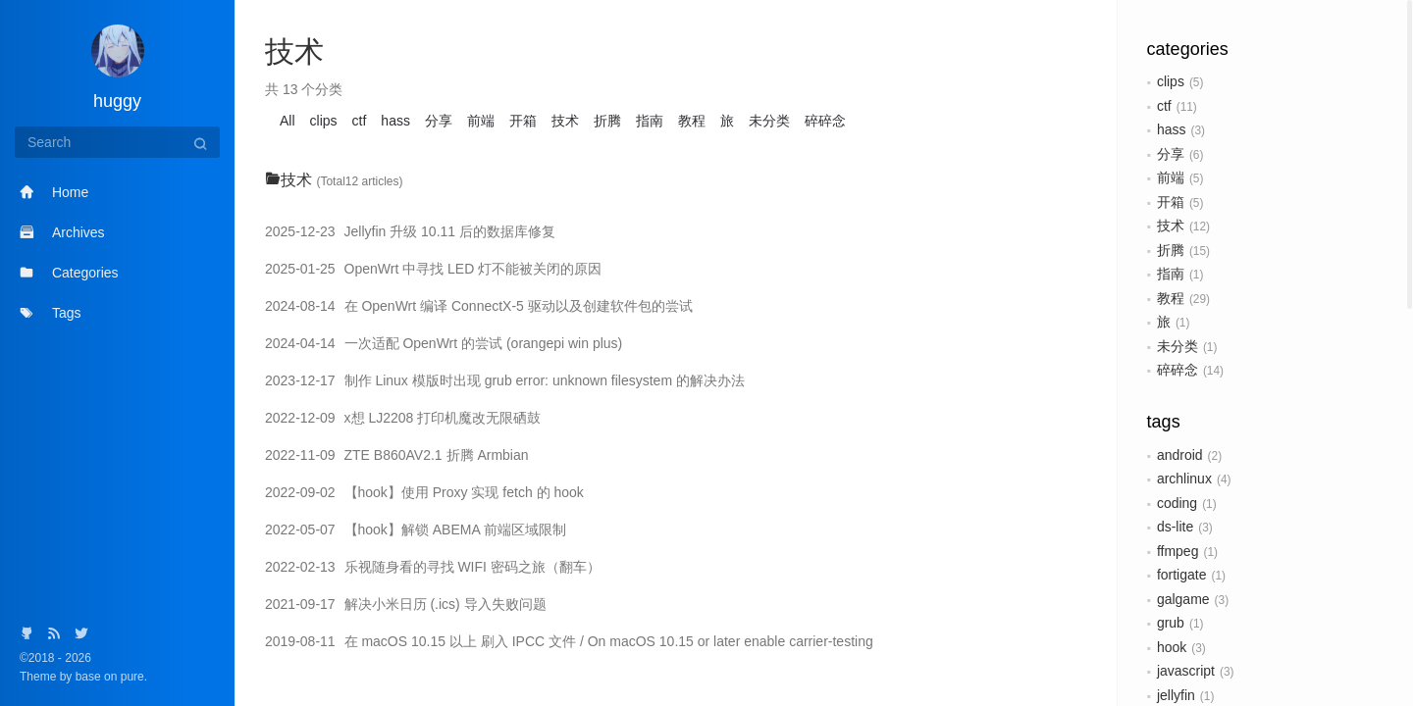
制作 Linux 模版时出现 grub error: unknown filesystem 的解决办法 (505, 380)
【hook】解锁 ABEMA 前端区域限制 (415, 529)
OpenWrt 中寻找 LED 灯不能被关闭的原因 (433, 269)
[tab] (676, 180)
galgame (1183, 599)
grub (1170, 622)
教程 (1170, 298)
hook (1171, 647)
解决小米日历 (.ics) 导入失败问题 (406, 604)
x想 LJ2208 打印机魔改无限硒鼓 (403, 418)
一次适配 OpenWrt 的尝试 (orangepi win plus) (443, 343)
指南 (1170, 273)
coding (1177, 503)
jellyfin (1176, 695)
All (287, 120)
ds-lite (1175, 526)
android (1180, 455)
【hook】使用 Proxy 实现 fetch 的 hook (424, 492)
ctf (1164, 106)
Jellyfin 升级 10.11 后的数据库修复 (410, 231)
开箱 (1170, 202)
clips (1170, 81)
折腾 (1170, 250)
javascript (1186, 671)
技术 (1170, 225)
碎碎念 (1177, 370)
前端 (1170, 177)
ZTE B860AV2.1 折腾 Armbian (397, 455)
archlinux (1184, 478)
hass (1171, 129)
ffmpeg (1178, 551)
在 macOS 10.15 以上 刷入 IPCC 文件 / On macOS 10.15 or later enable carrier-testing (569, 641)
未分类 (1177, 346)
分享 (1170, 154)
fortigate (1182, 574)
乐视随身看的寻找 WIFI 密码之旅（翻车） (433, 567)
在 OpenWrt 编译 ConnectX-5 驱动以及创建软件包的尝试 (479, 306)
